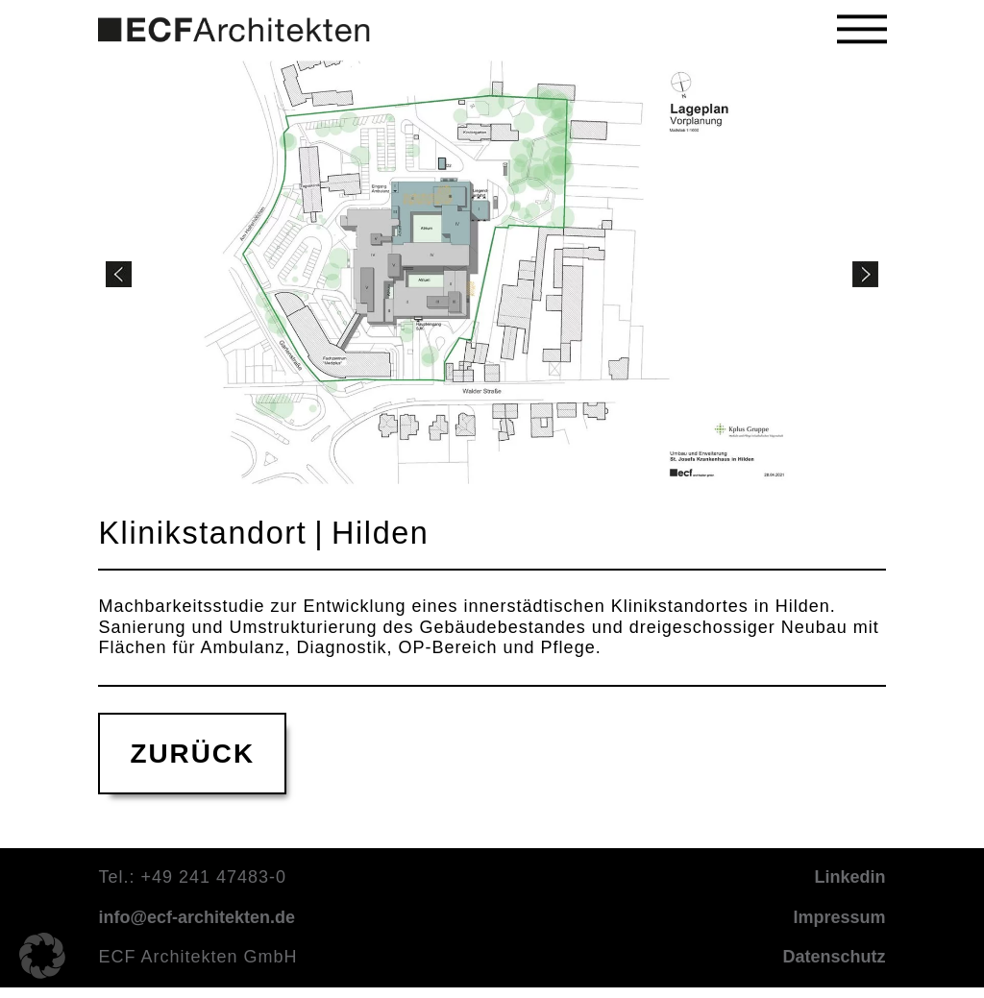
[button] (862, 29)
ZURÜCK (192, 754)
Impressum (840, 918)
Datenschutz (834, 957)
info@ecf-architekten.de (196, 918)
